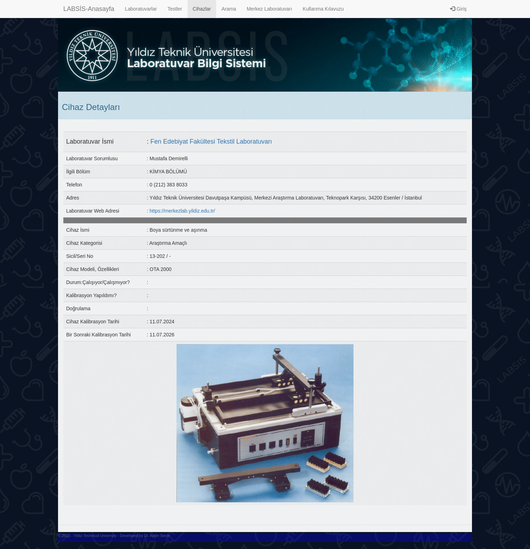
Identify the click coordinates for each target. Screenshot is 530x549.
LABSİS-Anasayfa (88, 8)
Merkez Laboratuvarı (269, 9)
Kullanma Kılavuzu (323, 9)
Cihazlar (202, 9)
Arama (228, 9)
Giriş (458, 9)
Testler (174, 9)
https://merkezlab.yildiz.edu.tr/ (182, 211)
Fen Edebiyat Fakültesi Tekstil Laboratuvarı (211, 141)
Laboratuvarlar (141, 9)
